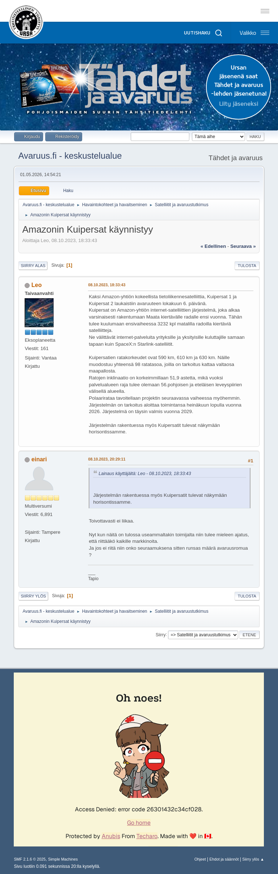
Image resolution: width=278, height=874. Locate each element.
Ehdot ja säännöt (224, 859)
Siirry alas (33, 265)
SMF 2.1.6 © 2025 (30, 859)
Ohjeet (200, 859)
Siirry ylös (33, 596)
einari (39, 459)
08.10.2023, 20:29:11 (106, 459)
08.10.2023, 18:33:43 (106, 285)
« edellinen (213, 246)
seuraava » (243, 246)
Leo (36, 285)
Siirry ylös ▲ (253, 859)
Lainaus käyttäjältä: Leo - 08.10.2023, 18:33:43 (144, 473)
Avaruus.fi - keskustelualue (70, 156)
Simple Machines (63, 859)
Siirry (160, 634)
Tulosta (247, 265)
